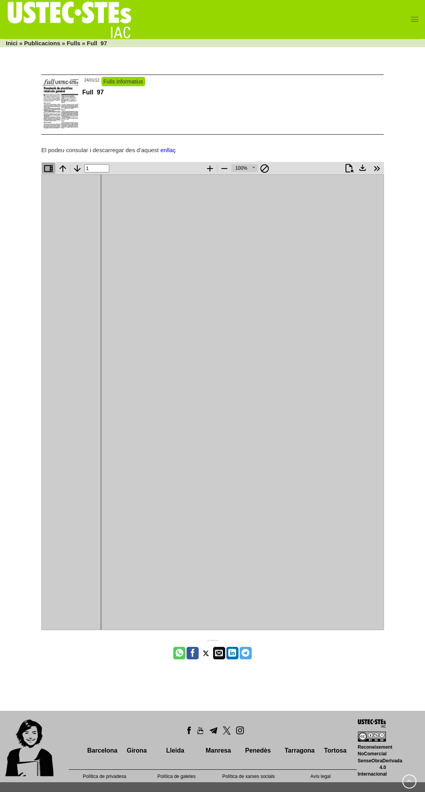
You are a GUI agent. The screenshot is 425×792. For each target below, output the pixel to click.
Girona (137, 750)
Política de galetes (176, 776)
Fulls (73, 43)
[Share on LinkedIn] (232, 653)
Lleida (175, 750)
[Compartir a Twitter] (206, 653)
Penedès (258, 750)
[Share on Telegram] (246, 653)
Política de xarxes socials (248, 776)
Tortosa (335, 750)
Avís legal (320, 776)
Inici (12, 43)
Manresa (218, 750)
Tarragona (300, 750)
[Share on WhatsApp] (179, 653)
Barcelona (102, 750)
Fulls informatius (123, 81)
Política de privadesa (104, 776)
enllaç (168, 150)
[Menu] (414, 19)
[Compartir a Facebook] (193, 653)
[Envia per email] (219, 653)
